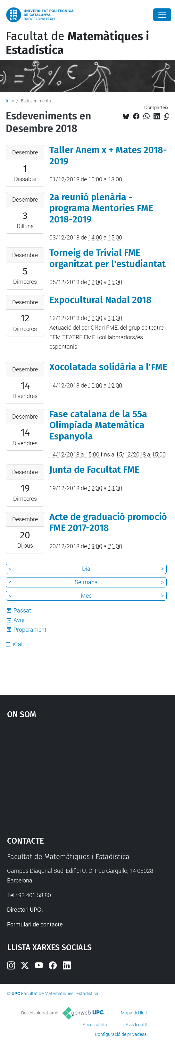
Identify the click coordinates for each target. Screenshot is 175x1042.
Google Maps (87, 774)
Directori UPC (24, 909)
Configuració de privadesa (121, 1034)
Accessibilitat (96, 1024)
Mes (86, 595)
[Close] (162, 14)
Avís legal (135, 1024)
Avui (18, 620)
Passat (22, 610)
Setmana (86, 582)
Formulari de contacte (35, 924)
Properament (29, 629)
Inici (10, 100)
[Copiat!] (166, 116)
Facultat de (77, 43)
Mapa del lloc (134, 1012)
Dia (86, 568)
